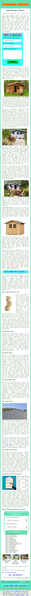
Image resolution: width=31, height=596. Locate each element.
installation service (20, 74)
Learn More (19, 595)
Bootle (21, 275)
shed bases (10, 376)
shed (7, 99)
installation (25, 114)
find (6, 452)
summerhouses (12, 339)
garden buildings (23, 149)
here (13, 470)
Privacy (28, 581)
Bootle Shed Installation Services (13, 509)
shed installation (8, 178)
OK (27, 595)
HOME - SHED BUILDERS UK (15, 575)
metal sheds (8, 444)
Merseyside (20, 506)
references (5, 202)
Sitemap (3, 581)
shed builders (22, 286)
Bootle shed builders (23, 476)
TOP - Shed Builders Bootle (9, 572)
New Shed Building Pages (13, 581)
